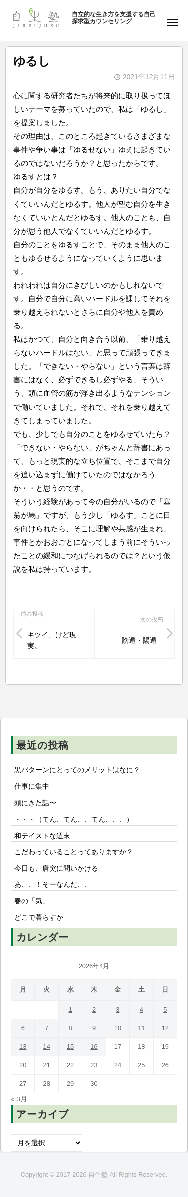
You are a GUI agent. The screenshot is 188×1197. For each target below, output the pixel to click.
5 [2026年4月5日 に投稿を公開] (165, 1009)
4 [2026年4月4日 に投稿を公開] (141, 1009)
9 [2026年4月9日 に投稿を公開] (94, 1028)
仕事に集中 (31, 786)
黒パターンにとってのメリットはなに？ (77, 770)
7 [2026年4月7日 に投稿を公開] (46, 1028)
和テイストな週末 (42, 836)
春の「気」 (31, 901)
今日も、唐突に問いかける (56, 868)
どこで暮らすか (38, 917)
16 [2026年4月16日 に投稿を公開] (93, 1046)
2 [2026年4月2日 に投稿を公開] (94, 1009)
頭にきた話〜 (35, 803)
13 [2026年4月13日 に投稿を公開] (22, 1046)
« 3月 (19, 1099)
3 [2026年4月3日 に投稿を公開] (117, 1009)
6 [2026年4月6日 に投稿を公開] (23, 1028)
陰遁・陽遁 (139, 640)
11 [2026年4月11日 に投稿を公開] (141, 1028)
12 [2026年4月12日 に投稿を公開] (165, 1028)
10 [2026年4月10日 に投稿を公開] (117, 1028)
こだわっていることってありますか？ (73, 852)
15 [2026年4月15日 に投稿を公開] (70, 1046)
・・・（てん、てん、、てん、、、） (73, 819)
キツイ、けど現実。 (51, 640)
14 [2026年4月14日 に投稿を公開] (46, 1046)
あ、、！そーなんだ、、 (52, 884)
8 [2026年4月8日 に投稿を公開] (70, 1028)
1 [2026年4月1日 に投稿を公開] (70, 1009)
